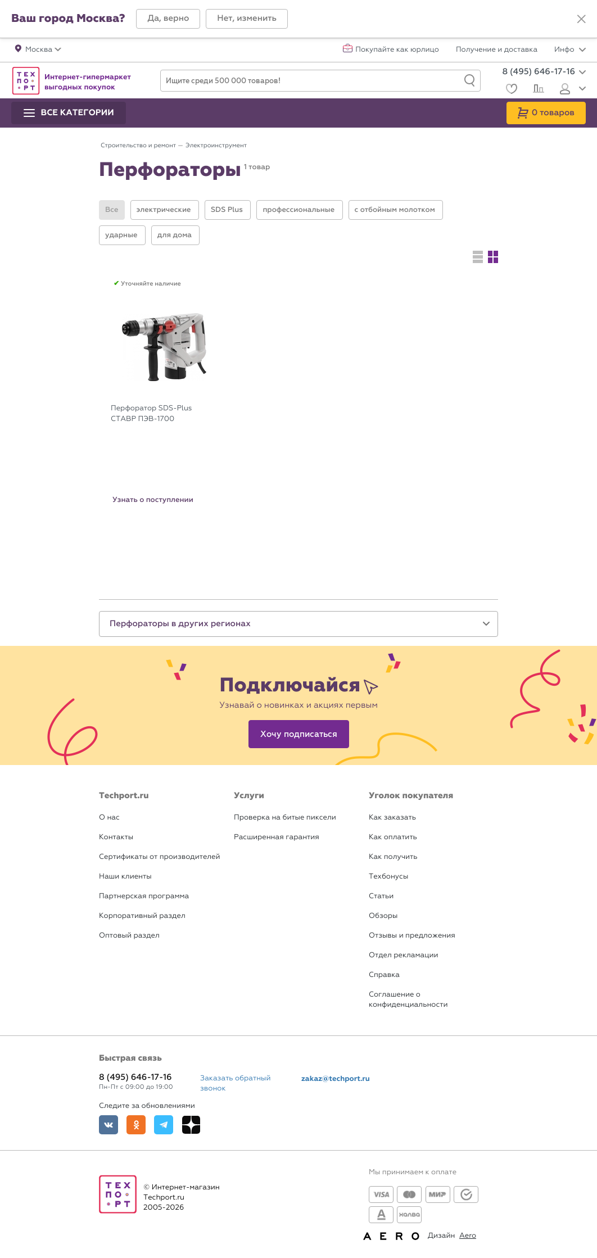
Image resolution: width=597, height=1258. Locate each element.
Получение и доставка (496, 50)
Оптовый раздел (129, 935)
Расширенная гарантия (276, 837)
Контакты (116, 837)
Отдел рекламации (403, 955)
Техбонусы (388, 876)
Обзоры (383, 916)
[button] (168, 19)
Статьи (381, 896)
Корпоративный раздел (142, 916)
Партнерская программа (144, 896)
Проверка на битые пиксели (285, 817)
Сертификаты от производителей (159, 857)
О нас (109, 817)
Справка (384, 975)
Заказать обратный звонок (235, 1083)
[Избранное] (510, 90)
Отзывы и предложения (412, 935)
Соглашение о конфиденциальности (408, 999)
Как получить (393, 857)
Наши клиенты (125, 876)
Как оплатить (393, 837)
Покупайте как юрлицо (397, 50)
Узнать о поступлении (152, 499)
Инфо (570, 50)
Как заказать (392, 817)
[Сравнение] (537, 90)
